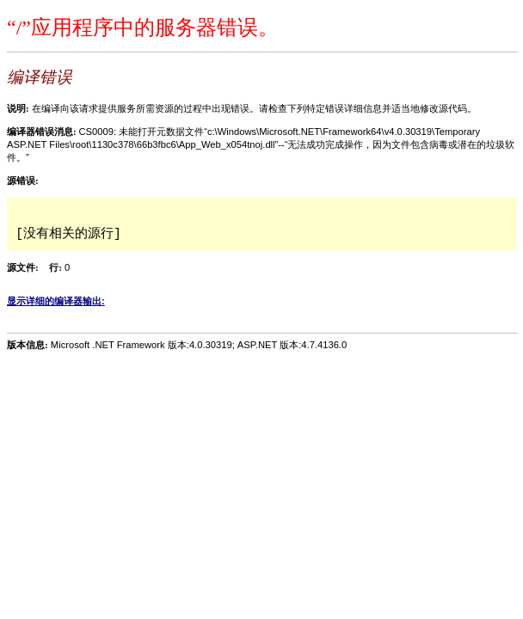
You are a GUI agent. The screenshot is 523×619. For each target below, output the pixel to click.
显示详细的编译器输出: (56, 301)
